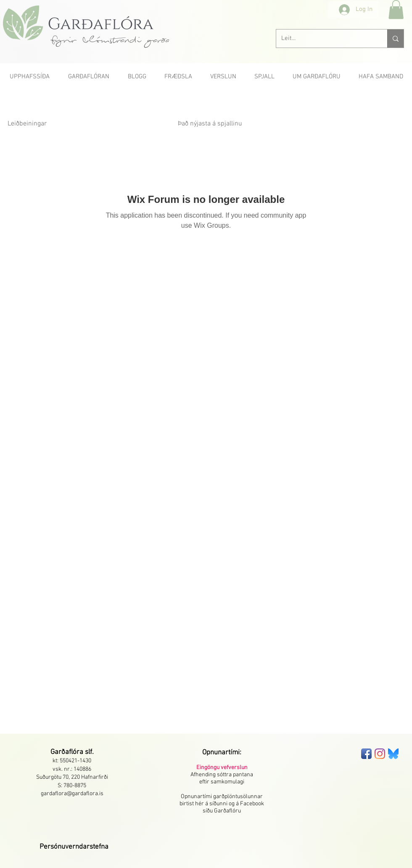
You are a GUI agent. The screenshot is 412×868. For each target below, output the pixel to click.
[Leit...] (325, 38)
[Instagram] (380, 753)
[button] (396, 9)
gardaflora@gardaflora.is (72, 793)
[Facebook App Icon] (366, 753)
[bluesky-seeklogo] (393, 753)
